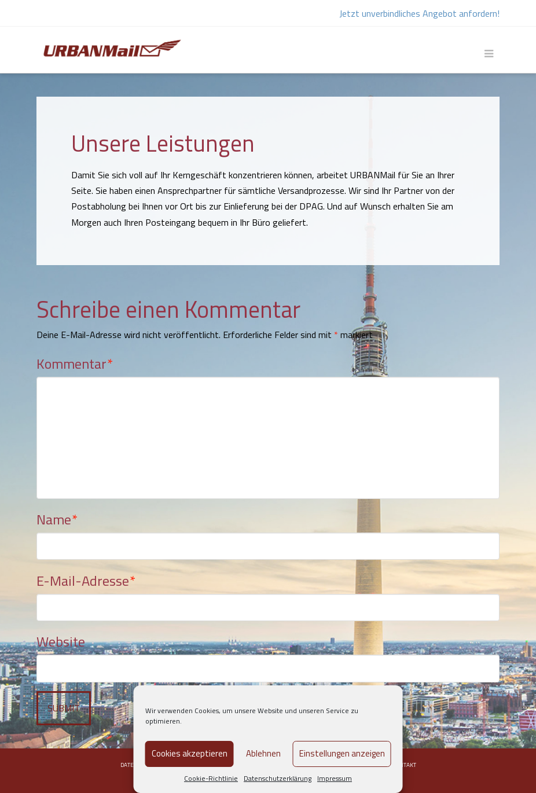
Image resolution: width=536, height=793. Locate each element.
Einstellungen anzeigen (342, 753)
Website (60, 641)
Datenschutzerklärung (277, 778)
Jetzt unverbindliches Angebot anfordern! (419, 13)
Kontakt (404, 765)
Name (57, 519)
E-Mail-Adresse (85, 580)
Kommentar (74, 363)
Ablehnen (263, 753)
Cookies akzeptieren (189, 753)
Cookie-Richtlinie (211, 778)
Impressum (334, 778)
